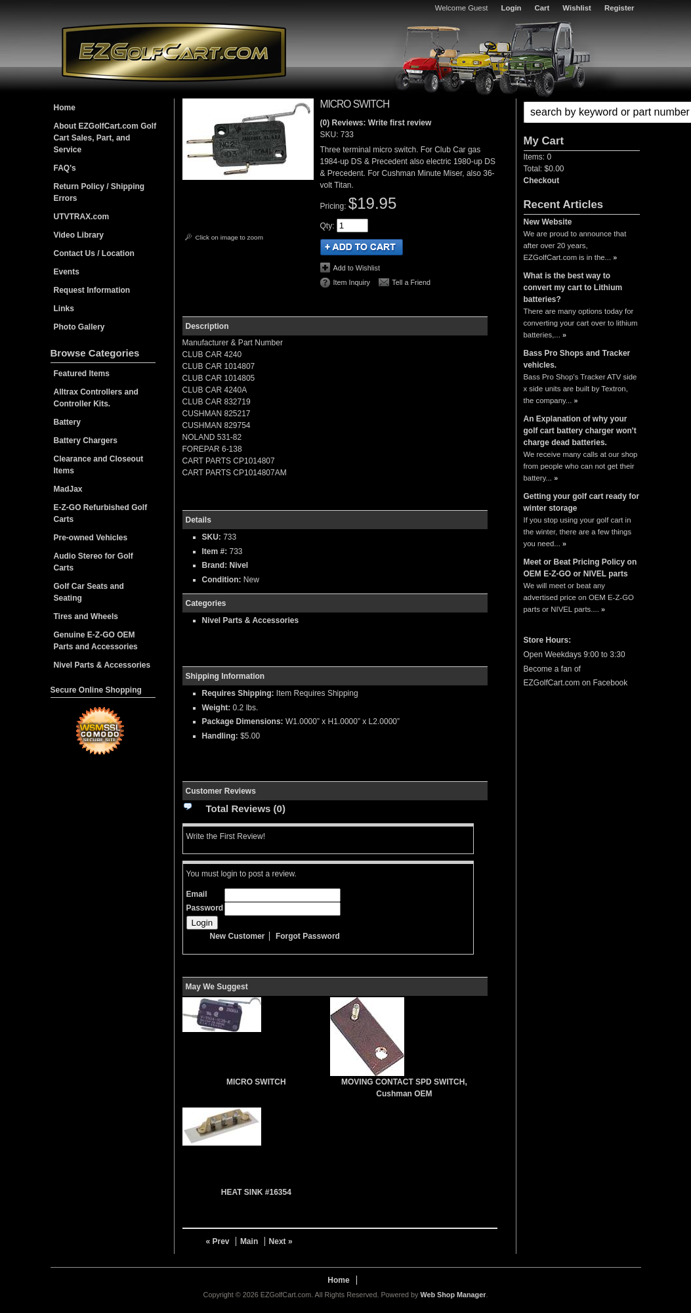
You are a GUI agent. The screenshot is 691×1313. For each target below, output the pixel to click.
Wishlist (576, 8)
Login (511, 8)
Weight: (216, 707)
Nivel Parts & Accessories (250, 620)
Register (619, 8)
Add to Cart (361, 247)
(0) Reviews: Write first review (376, 122)
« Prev (218, 1241)
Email (196, 894)
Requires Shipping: (238, 693)
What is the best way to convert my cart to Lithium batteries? (573, 287)
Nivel (239, 565)
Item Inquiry (351, 282)
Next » (281, 1241)
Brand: (215, 565)
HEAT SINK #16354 (256, 1192)
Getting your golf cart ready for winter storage (582, 502)
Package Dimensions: (242, 721)
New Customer (237, 936)
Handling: (220, 736)
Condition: (221, 579)
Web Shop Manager (453, 1295)
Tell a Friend (411, 282)
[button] (582, 112)
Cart (542, 8)
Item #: (216, 551)
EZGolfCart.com (174, 51)
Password (205, 908)
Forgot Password (308, 936)
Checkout (542, 180)
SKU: (330, 134)
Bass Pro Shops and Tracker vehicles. (577, 359)
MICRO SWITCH (256, 1082)
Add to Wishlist (356, 268)
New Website (548, 221)
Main (249, 1241)
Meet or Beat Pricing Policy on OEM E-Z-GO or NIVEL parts (580, 567)
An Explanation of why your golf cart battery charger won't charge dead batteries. (580, 430)
